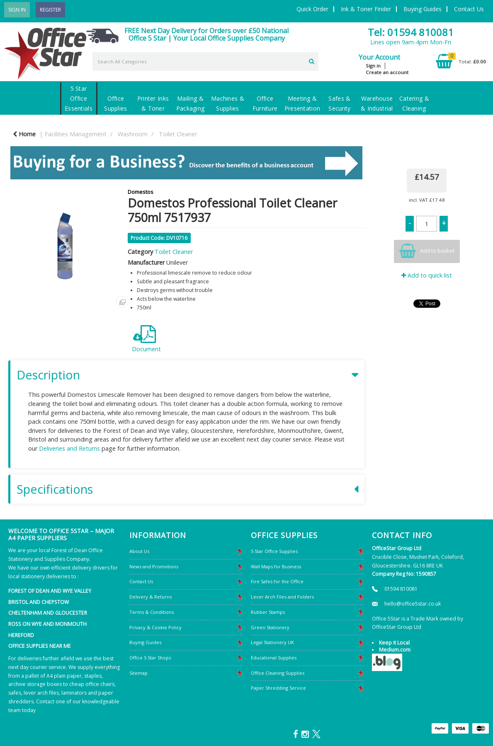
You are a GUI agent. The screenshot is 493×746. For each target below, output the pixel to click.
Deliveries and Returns (69, 448)
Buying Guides (422, 9)
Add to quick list (426, 275)
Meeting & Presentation (302, 103)
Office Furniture (265, 103)
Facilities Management (76, 134)
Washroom (133, 134)
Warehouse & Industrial (377, 103)
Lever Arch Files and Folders (282, 597)
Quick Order (312, 9)
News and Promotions (153, 566)
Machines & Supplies (227, 103)
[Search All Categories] (205, 61)
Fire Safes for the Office (277, 581)
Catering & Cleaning (414, 103)
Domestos (140, 192)
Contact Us (469, 9)
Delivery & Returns (150, 597)
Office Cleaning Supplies (277, 673)
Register (50, 9)
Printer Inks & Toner (153, 103)
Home (24, 134)
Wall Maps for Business (276, 566)
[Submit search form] (311, 60)
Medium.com (394, 649)
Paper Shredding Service (278, 688)
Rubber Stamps (268, 612)
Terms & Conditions (151, 612)
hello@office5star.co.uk (412, 603)
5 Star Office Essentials (78, 98)
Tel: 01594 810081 (411, 32)
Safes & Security (339, 103)
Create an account (387, 72)
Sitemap (138, 673)
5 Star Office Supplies (274, 551)
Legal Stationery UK (272, 642)
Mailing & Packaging (190, 103)
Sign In (17, 9)
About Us (139, 551)
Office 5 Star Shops (150, 657)
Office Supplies (115, 103)
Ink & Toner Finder (366, 9)
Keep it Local (394, 642)
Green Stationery (270, 627)
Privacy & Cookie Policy (155, 627)
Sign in (373, 66)
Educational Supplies (273, 657)
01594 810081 (401, 588)
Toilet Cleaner (178, 134)
